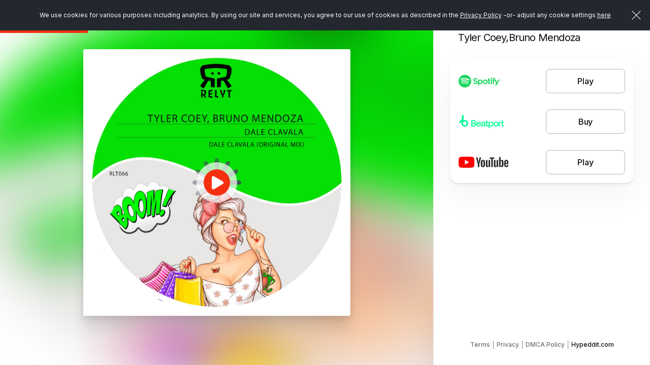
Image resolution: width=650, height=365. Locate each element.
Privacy (508, 344)
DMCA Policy (545, 344)
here (604, 15)
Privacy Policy (481, 15)
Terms (480, 344)
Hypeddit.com (592, 344)
